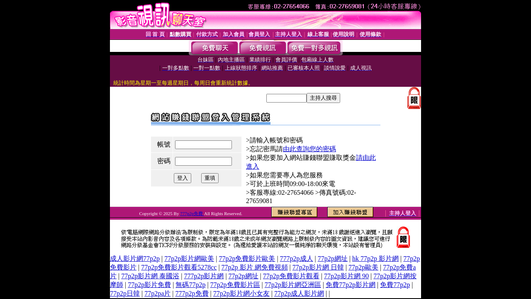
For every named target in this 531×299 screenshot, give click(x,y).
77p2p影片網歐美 (189, 258)
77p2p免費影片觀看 (291, 275)
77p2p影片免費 (149, 284)
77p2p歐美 (363, 267)
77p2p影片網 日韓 (318, 267)
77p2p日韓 (125, 293)
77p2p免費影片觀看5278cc (179, 267)
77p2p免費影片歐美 (247, 258)
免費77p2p (395, 284)
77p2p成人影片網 (299, 293)
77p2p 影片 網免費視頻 (255, 267)
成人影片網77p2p (135, 258)
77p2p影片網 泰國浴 (150, 275)
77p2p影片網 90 (346, 275)
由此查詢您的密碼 (309, 148)
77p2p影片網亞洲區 (293, 284)
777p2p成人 (296, 258)
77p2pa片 (157, 293)
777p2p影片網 (204, 275)
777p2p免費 (192, 213)
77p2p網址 (333, 258)
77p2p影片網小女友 (241, 293)
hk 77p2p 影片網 (375, 258)
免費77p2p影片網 (350, 284)
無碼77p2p (190, 284)
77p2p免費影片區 (235, 284)
